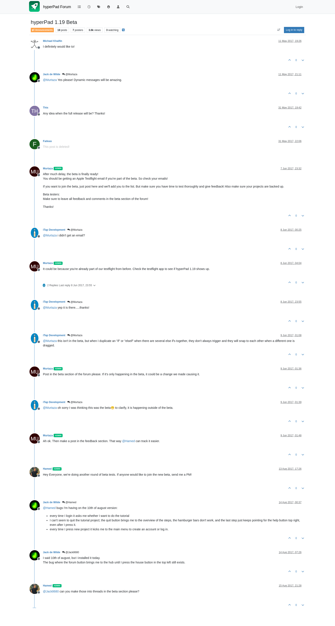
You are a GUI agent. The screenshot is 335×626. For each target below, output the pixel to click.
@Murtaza (69, 74)
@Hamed (69, 502)
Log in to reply (294, 29)
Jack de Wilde (51, 74)
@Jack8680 (70, 552)
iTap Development (54, 229)
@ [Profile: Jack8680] (51, 591)
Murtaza (48, 168)
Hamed (47, 468)
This (45, 107)
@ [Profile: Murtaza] (50, 80)
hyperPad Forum (57, 7)
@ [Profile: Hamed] (128, 441)
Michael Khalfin (52, 41)
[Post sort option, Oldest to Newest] (278, 30)
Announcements (42, 30)
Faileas (47, 141)
